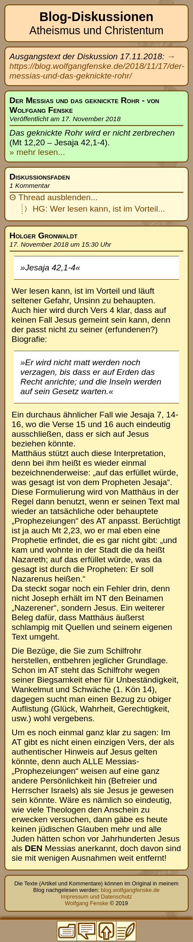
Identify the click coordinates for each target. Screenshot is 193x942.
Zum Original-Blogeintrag (126, 931)
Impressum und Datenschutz (96, 896)
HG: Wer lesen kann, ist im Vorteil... (99, 208)
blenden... (79, 197)
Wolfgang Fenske (86, 903)
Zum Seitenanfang (106, 931)
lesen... (50, 152)
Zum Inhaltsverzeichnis (67, 931)
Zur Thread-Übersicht (86, 931)
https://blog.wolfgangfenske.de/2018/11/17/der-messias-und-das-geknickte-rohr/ (97, 70)
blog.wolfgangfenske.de (130, 890)
